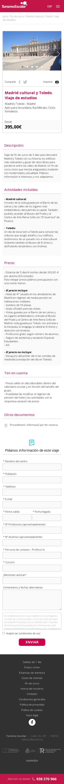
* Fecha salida (11, 511)
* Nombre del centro (15, 461)
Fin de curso (17, 16)
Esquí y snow (32, 667)
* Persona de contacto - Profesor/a (24, 549)
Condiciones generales (32, 699)
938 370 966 (46, 779)
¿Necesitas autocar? (14, 575)
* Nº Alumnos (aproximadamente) (22, 537)
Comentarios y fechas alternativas (23, 587)
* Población (10, 473)
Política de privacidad (32, 704)
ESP (49, 6)
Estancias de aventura (32, 672)
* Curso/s (9, 562)
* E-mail (7, 499)
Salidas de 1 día (32, 662)
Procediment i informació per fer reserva (31, 424)
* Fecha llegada (41, 511)
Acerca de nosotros (32, 688)
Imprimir (51, 81)
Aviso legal (32, 715)
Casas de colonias (32, 678)
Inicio (5, 16)
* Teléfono (9, 486)
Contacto (32, 694)
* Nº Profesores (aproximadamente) (24, 524)
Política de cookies (32, 710)
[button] (6, 51)
